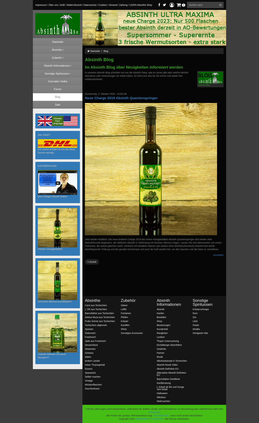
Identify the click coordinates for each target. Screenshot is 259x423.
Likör (195, 321)
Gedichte (161, 349)
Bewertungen (163, 325)
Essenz (88, 368)
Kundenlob (162, 329)
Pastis (196, 325)
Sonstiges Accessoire (132, 333)
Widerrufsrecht (74, 5)
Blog (106, 51)
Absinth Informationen (169, 302)
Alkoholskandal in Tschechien (172, 361)
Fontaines (126, 313)
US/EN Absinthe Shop (141, 5)
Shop (159, 321)
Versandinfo (154, 412)
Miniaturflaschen (93, 384)
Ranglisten (162, 333)
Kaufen (160, 313)
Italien (88, 357)
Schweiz (89, 353)
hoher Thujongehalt (95, 364)
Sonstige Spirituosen (203, 302)
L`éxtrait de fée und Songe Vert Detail (170, 388)
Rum (195, 313)
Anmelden (218, 255)
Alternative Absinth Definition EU (171, 373)
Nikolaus (161, 397)
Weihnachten (163, 401)
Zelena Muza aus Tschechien (100, 317)
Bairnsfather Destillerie (168, 379)
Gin (194, 317)
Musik (160, 357)
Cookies (102, 5)
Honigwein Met (200, 333)
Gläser (124, 305)
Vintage (89, 380)
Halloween (162, 393)
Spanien (89, 329)
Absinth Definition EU (168, 368)
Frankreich (90, 337)
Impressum (41, 5)
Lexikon (161, 337)
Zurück (91, 262)
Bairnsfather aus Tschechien (99, 313)
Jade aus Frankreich (95, 341)
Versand (113, 5)
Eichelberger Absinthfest (169, 345)
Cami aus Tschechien (96, 305)
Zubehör (128, 300)
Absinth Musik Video (167, 364)
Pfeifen (124, 317)
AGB (62, 5)
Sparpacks (90, 372)
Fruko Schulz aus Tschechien (100, 321)
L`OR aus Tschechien (96, 309)
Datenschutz (90, 5)
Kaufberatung (164, 383)
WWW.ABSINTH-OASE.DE (149, 419)
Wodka (196, 329)
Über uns (53, 5)
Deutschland (91, 345)
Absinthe (92, 300)
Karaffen (125, 325)
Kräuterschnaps (201, 309)
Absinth (161, 309)
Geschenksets (92, 388)
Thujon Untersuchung (168, 341)
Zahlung (123, 5)
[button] (171, 5)
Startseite (93, 51)
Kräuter (125, 321)
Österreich (90, 333)
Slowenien (90, 349)
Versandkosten (161, 415)
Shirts (124, 329)
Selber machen (92, 376)
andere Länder (92, 361)
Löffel (124, 309)
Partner (160, 353)
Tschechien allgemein (96, 325)
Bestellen (161, 317)
